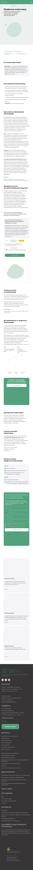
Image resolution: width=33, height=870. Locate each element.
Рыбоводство (5, 738)
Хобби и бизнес (5, 749)
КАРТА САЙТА (6, 789)
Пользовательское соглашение (10, 820)
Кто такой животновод (8, 51)
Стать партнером (6, 798)
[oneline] (17, 520)
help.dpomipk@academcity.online (11, 694)
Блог (2, 796)
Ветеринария (5, 745)
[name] (17, 508)
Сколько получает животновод (8, 54)
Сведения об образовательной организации (14, 812)
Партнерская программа (8, 801)
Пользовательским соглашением (15, 524)
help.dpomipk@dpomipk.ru (9, 702)
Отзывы (3, 803)
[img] (16, 567)
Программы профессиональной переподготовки (15, 775)
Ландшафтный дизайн (8, 755)
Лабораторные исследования (10, 753)
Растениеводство (6, 740)
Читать (6, 622)
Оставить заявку (17, 529)
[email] (17, 516)
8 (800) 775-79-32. (9, 504)
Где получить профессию (18, 51)
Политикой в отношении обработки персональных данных (14, 526)
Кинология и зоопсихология (9, 736)
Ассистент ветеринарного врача (11, 768)
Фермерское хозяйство (8, 757)
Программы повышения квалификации (12, 777)
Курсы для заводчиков (7, 747)
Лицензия (4, 810)
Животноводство (6, 742)
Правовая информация (8, 818)
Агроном (3, 765)
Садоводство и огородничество (10, 763)
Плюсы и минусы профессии (21, 53)
